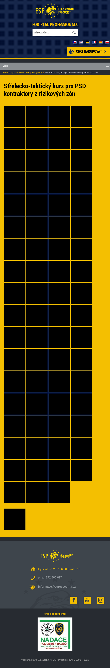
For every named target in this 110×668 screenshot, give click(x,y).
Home (5, 72)
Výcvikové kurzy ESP (20, 72)
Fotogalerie (37, 72)
